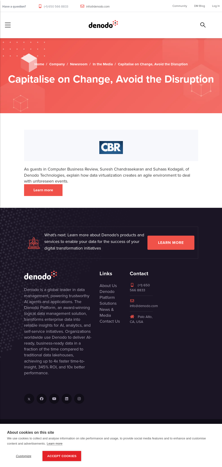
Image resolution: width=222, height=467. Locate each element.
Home (39, 64)
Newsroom (79, 64)
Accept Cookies (61, 456)
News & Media (107, 312)
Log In (216, 6)
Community (179, 6)
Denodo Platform (107, 294)
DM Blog (199, 6)
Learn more (43, 190)
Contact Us (110, 321)
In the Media (103, 64)
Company (57, 64)
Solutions (108, 303)
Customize (23, 456)
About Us (108, 286)
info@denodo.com (98, 6)
